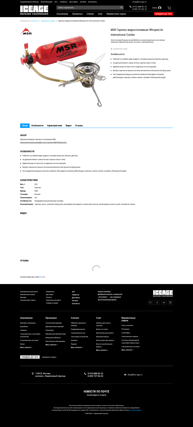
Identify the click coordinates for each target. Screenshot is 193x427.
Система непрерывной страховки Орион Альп (130, 341)
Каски (22, 344)
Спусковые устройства (79, 336)
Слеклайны (125, 333)
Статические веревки (54, 323)
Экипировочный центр (29, 291)
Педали (74, 344)
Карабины (24, 326)
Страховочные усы (78, 333)
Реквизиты (50, 291)
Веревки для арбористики (56, 334)
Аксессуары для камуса (105, 340)
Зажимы (23, 330)
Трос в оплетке (127, 325)
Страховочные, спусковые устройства (30, 335)
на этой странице (135, 410)
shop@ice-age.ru (140, 2)
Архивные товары (49, 357)
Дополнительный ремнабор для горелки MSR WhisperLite (43, 142)
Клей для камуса (102, 336)
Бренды (23, 297)
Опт (56, 2)
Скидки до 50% (163, 13)
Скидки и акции (52, 303)
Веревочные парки (27, 294)
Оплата (83, 2)
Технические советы (28, 300)
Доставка (73, 2)
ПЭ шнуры (125, 329)
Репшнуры (50, 330)
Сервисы (63, 2)
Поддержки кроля (78, 329)
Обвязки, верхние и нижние (78, 324)
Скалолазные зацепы (129, 336)
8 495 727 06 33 (140, 9)
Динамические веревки (55, 326)
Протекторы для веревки (55, 341)
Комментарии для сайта (32, 277)
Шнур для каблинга (53, 337)
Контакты (92, 2)
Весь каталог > (26, 347)
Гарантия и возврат (53, 300)
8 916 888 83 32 (140, 6)
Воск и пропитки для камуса (104, 345)
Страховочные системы (29, 340)
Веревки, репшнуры (28, 323)
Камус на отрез (102, 329)
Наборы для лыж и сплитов (103, 324)
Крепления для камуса (105, 333)
